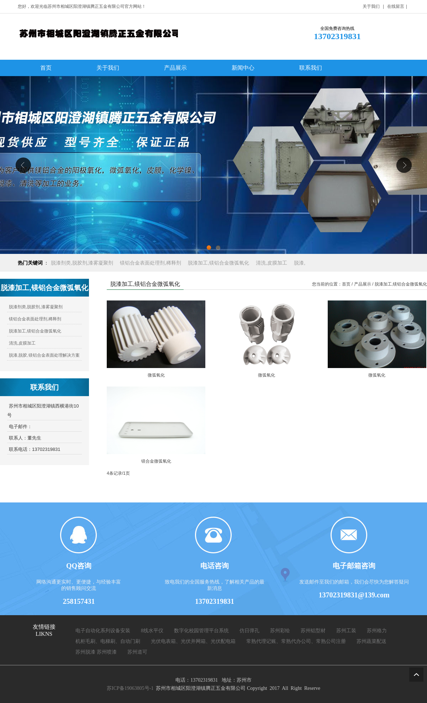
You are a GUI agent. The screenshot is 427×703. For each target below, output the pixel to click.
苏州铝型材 (313, 630)
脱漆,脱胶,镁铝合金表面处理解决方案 (44, 355)
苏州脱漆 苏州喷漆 (96, 652)
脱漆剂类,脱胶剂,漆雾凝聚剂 (36, 306)
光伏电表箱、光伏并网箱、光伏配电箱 (193, 641)
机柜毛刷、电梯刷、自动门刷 (107, 641)
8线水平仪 (152, 630)
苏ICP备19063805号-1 (130, 688)
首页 (346, 284)
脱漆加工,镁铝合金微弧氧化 (35, 331)
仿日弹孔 (249, 630)
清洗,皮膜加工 (22, 343)
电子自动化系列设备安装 (102, 630)
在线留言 (395, 6)
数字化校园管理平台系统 (201, 630)
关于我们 (371, 6)
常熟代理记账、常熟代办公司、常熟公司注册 (296, 641)
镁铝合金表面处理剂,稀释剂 (35, 318)
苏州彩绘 (280, 630)
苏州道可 (137, 652)
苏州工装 (346, 630)
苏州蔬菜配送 (371, 641)
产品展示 (362, 284)
